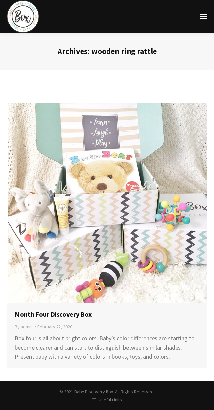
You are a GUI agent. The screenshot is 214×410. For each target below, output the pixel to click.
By (24, 327)
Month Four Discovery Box (53, 314)
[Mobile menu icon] (203, 16)
